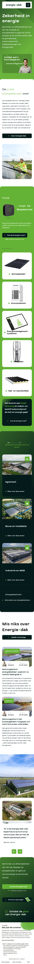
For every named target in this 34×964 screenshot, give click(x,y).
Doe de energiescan (13, 63)
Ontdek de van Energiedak (17, 920)
